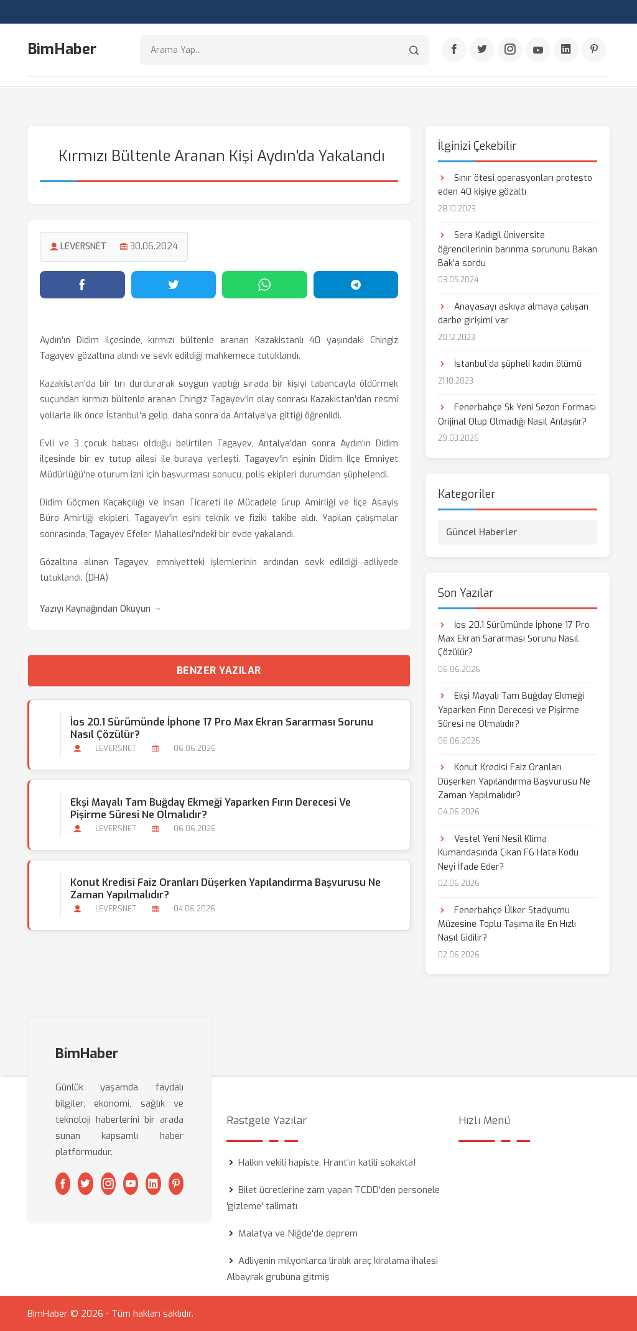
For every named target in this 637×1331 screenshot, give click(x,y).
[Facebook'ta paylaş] (82, 284)
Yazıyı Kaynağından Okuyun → (101, 609)
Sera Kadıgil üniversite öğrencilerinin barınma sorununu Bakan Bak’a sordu (517, 249)
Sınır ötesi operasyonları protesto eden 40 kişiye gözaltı (515, 184)
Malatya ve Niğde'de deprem (298, 1233)
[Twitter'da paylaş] (173, 284)
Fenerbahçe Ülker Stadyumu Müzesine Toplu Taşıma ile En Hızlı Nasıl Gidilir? (507, 924)
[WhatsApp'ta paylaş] (264, 284)
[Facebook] (454, 50)
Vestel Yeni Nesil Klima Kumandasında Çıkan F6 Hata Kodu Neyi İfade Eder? (508, 852)
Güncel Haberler (482, 531)
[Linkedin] (566, 50)
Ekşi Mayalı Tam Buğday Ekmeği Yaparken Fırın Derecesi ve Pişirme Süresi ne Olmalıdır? (210, 808)
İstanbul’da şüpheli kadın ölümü (510, 364)
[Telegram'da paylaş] (356, 284)
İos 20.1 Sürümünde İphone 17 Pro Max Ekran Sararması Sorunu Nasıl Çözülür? (221, 728)
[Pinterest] (594, 50)
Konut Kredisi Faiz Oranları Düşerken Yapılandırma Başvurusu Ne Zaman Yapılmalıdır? (225, 888)
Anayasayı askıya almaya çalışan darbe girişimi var (513, 313)
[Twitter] (482, 50)
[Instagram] (510, 50)
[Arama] (414, 50)
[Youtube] (538, 50)
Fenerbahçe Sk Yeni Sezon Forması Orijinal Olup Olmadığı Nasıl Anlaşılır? (517, 414)
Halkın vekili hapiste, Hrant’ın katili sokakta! (327, 1162)
